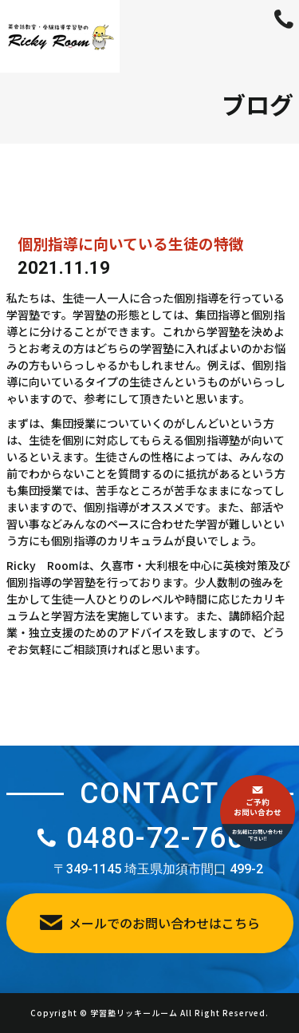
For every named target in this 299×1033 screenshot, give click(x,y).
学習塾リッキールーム (134, 1013)
